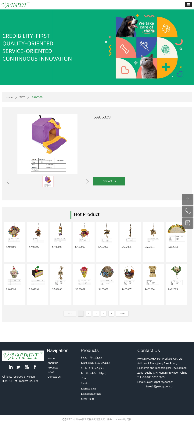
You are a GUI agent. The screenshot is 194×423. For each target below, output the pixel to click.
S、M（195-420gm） (93, 368)
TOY (22, 97)
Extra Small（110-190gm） (96, 362)
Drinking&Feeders (91, 393)
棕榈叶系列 (87, 399)
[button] (188, 4)
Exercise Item (88, 388)
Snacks (85, 383)
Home (9, 97)
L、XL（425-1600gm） (94, 373)
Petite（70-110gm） (92, 357)
